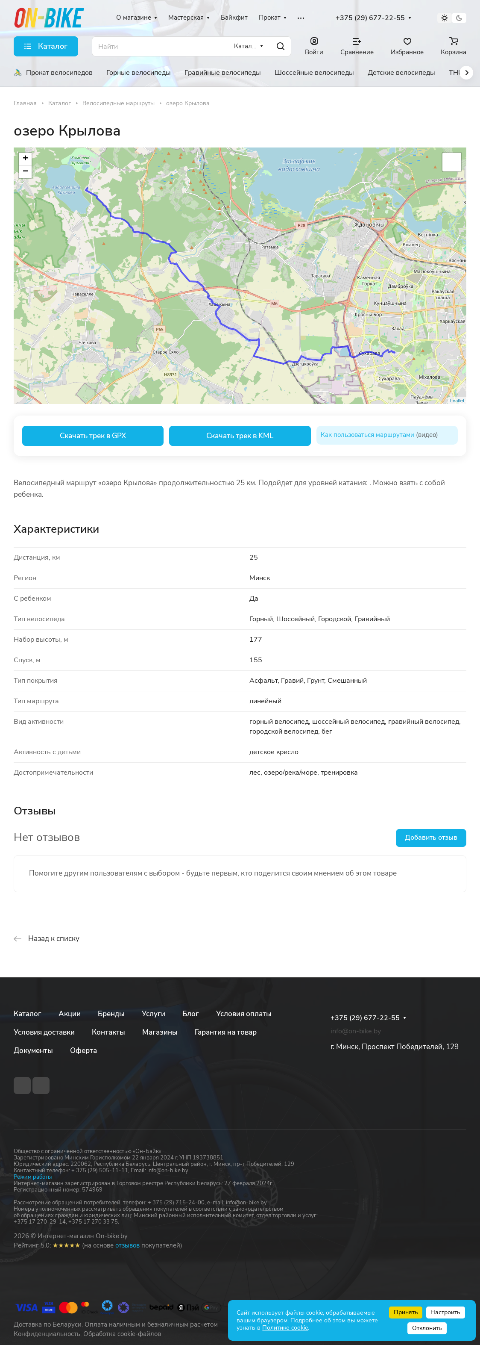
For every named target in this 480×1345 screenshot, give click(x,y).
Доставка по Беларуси (48, 1324)
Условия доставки (44, 1032)
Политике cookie (285, 1328)
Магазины (160, 1032)
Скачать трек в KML (239, 436)
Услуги (153, 1014)
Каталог (27, 1014)
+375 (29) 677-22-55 (370, 18)
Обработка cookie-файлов (122, 1334)
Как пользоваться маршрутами (367, 435)
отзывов (127, 1245)
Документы (33, 1051)
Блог (190, 1014)
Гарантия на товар (226, 1032)
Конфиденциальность (47, 1334)
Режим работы (33, 1177)
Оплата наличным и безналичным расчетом (151, 1324)
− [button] (25, 171)
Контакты (108, 1032)
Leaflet (457, 400)
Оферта (83, 1051)
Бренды (111, 1014)
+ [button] (25, 159)
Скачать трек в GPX (93, 436)
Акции (70, 1014)
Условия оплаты (244, 1014)
